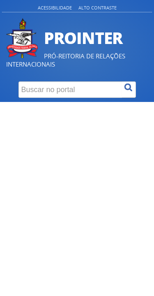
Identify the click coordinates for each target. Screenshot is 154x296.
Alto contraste (97, 8)
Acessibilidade (55, 8)
